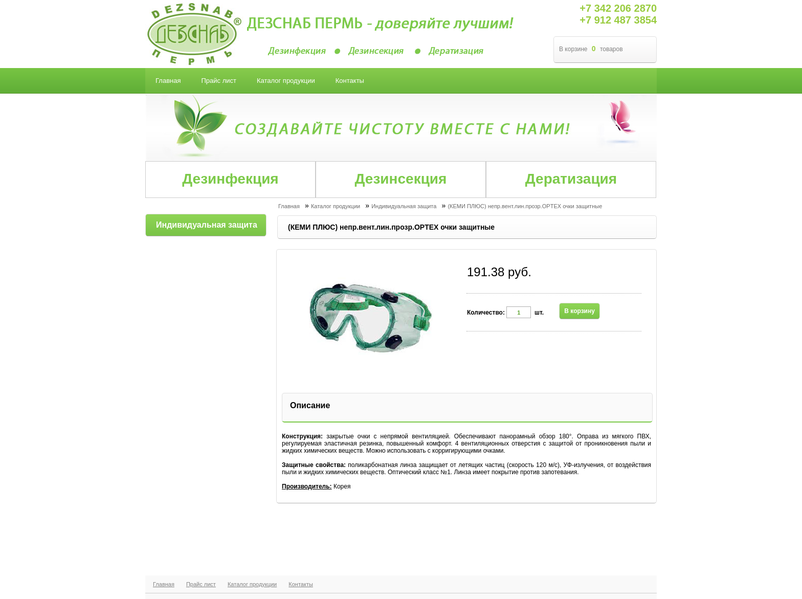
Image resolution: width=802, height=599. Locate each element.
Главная (163, 584)
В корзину (579, 311)
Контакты (300, 584)
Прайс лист (201, 584)
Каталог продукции (252, 584)
